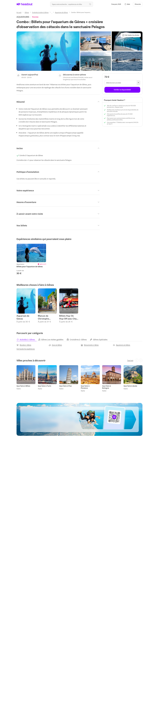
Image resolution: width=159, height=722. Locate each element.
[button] (127, 4)
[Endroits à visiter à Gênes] (40, 12)
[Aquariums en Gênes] (121, 345)
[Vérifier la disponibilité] (122, 90)
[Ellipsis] (51, 13)
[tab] (27, 339)
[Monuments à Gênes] (90, 345)
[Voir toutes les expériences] (26, 349)
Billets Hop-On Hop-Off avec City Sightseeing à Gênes (68, 317)
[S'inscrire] (137, 4)
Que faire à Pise (65, 386)
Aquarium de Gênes (23, 317)
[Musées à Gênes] (24, 345)
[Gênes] (27, 12)
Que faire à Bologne (106, 387)
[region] (79, 259)
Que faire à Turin (44, 386)
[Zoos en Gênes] (55, 345)
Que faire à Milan (23, 386)
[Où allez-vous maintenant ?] (71, 4)
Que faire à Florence (85, 387)
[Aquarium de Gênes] (61, 12)
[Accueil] (19, 12)
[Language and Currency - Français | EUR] (116, 4)
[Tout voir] (130, 360)
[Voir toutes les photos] (131, 35)
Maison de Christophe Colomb (43, 317)
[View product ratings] (35, 17)
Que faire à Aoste (130, 386)
